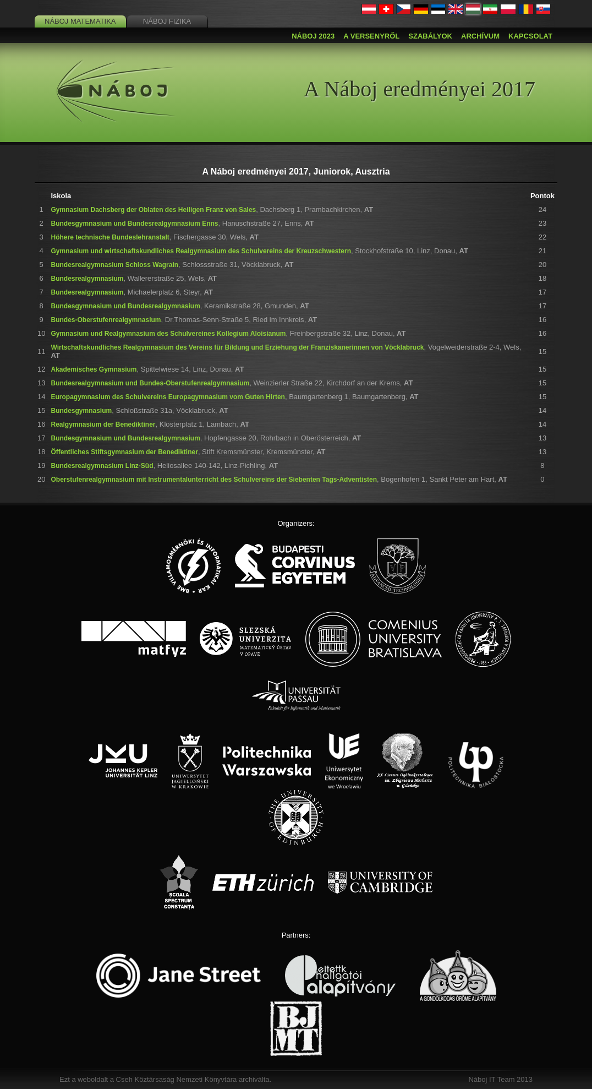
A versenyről (371, 36)
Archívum (480, 36)
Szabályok (430, 36)
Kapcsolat (530, 36)
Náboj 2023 (313, 36)
